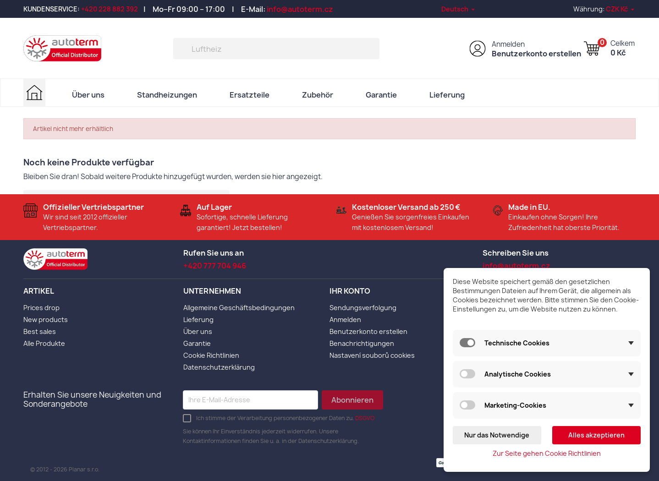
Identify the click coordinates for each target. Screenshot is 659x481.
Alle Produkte (44, 343)
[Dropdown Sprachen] (458, 9)
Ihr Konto (350, 291)
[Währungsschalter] (621, 9)
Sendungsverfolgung (363, 307)
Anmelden (508, 44)
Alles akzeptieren (596, 435)
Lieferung (447, 95)
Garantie (381, 95)
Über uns (88, 95)
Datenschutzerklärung (219, 366)
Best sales (39, 331)
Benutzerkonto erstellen (536, 54)
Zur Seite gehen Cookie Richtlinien (547, 453)
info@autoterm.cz (300, 9)
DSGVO (364, 417)
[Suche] (276, 48)
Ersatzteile (249, 95)
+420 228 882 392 (109, 9)
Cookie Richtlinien (211, 354)
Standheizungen (167, 95)
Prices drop (41, 307)
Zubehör (317, 95)
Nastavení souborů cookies (372, 354)
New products (45, 319)
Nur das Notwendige (496, 435)
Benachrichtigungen (362, 343)
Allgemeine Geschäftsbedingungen (239, 307)
